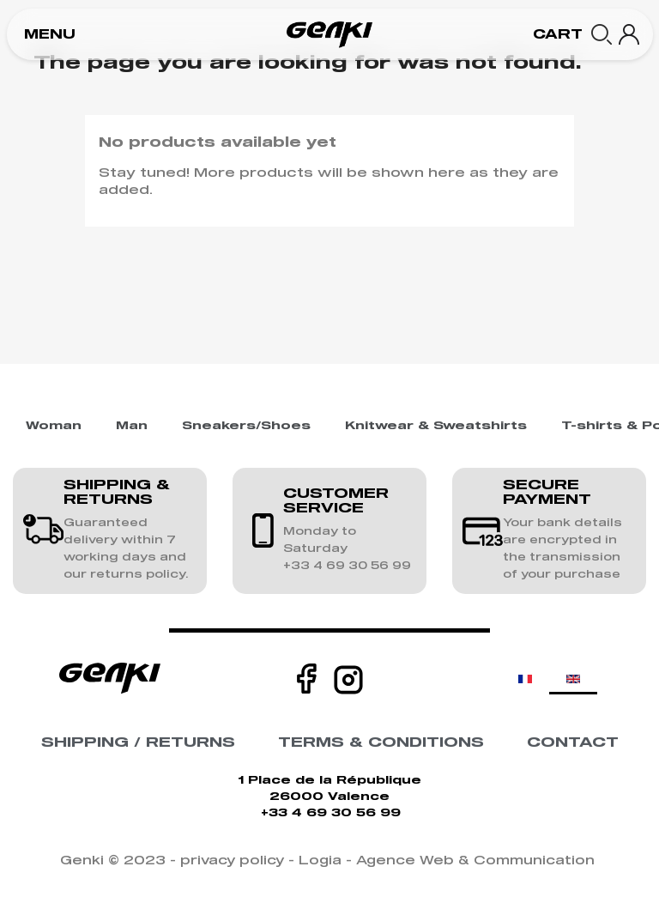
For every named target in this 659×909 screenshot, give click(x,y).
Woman (54, 426)
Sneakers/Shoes (246, 426)
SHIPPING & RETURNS (116, 492)
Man (132, 426)
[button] (50, 34)
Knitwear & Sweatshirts (436, 426)
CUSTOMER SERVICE (336, 501)
